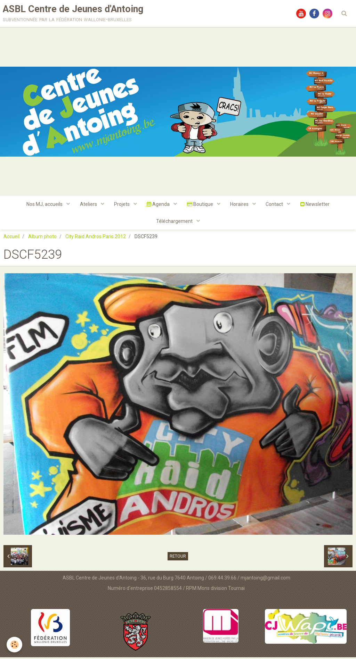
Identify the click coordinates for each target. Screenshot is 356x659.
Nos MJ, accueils (43, 205)
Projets (121, 205)
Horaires (241, 205)
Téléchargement (175, 222)
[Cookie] (15, 644)
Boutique (201, 205)
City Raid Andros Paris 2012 (95, 238)
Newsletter (317, 205)
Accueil (11, 238)
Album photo (42, 238)
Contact (276, 205)
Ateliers (88, 205)
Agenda (159, 205)
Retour (178, 558)
